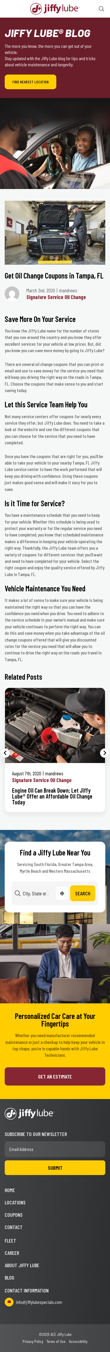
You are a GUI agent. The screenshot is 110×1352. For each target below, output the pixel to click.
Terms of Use (56, 1341)
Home (10, 1190)
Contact (14, 1227)
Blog (9, 1277)
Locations (15, 1202)
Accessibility (78, 1341)
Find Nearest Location (30, 82)
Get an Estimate (55, 1076)
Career (12, 1253)
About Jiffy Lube (22, 1265)
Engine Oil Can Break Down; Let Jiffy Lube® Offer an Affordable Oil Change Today (52, 796)
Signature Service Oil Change (56, 297)
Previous (5, 753)
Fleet (10, 1240)
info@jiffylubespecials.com (33, 1302)
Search (82, 893)
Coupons (14, 1214)
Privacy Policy (33, 1341)
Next (104, 753)
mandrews (54, 773)
